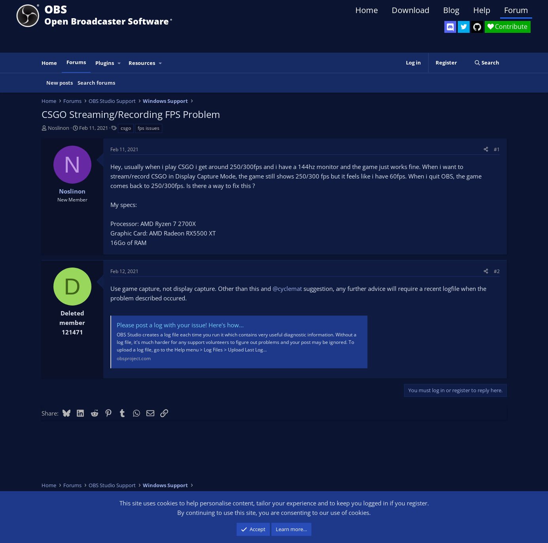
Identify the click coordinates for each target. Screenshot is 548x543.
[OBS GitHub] (477, 27)
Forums (76, 62)
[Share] (486, 149)
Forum (516, 10)
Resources (142, 62)
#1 (497, 149)
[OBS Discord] (450, 27)
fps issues (148, 128)
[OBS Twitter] (464, 27)
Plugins (104, 62)
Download (410, 10)
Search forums (96, 82)
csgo (126, 128)
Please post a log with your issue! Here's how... (180, 325)
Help (481, 10)
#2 (497, 271)
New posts (59, 82)
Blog (451, 10)
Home (366, 10)
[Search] (487, 62)
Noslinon (58, 127)
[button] (119, 63)
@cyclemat (287, 288)
